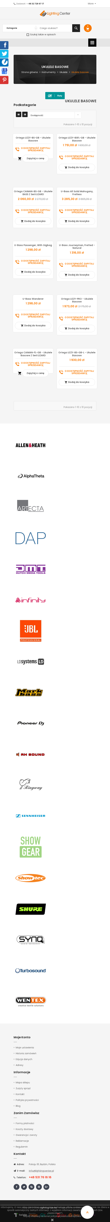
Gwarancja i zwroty (26, 1135)
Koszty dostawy (24, 1129)
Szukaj (76, 28)
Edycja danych (24, 1059)
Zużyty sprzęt (23, 1088)
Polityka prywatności (27, 1100)
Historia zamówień (26, 1053)
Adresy (19, 1065)
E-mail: (19, 1170)
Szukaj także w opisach (41, 34)
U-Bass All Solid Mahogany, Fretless (77, 193)
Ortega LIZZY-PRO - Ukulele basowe (77, 300)
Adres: (19, 1164)
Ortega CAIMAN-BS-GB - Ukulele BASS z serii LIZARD (33, 193)
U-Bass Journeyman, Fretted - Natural (77, 247)
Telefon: (20, 1177)
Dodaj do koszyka (77, 167)
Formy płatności (25, 1123)
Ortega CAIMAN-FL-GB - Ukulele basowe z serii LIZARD (33, 354)
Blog (18, 1106)
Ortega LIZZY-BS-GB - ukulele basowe (33, 139)
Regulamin (22, 1146)
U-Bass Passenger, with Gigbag (33, 245)
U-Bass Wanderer (33, 298)
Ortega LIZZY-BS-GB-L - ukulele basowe (76, 354)
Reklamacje (22, 1140)
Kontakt (20, 1094)
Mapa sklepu (23, 1082)
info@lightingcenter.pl (41, 1170)
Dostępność (55, 115)
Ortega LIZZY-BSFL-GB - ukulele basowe (77, 139)
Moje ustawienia (25, 1047)
